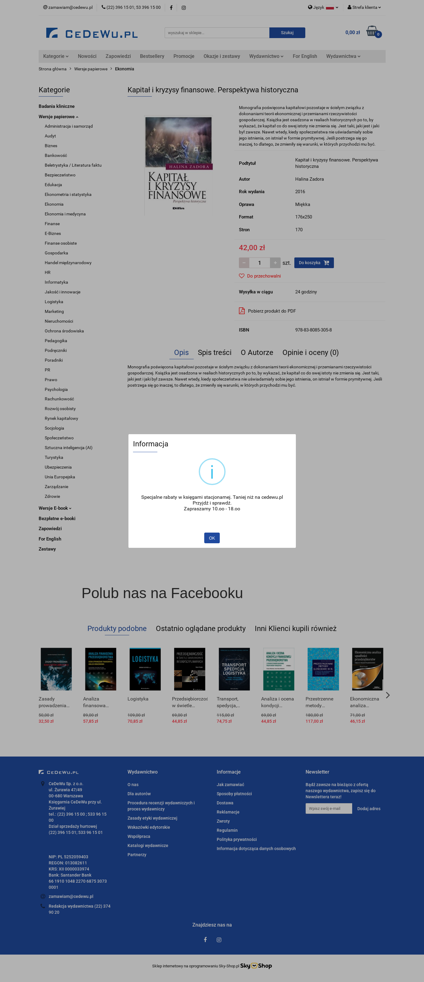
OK (212, 538)
